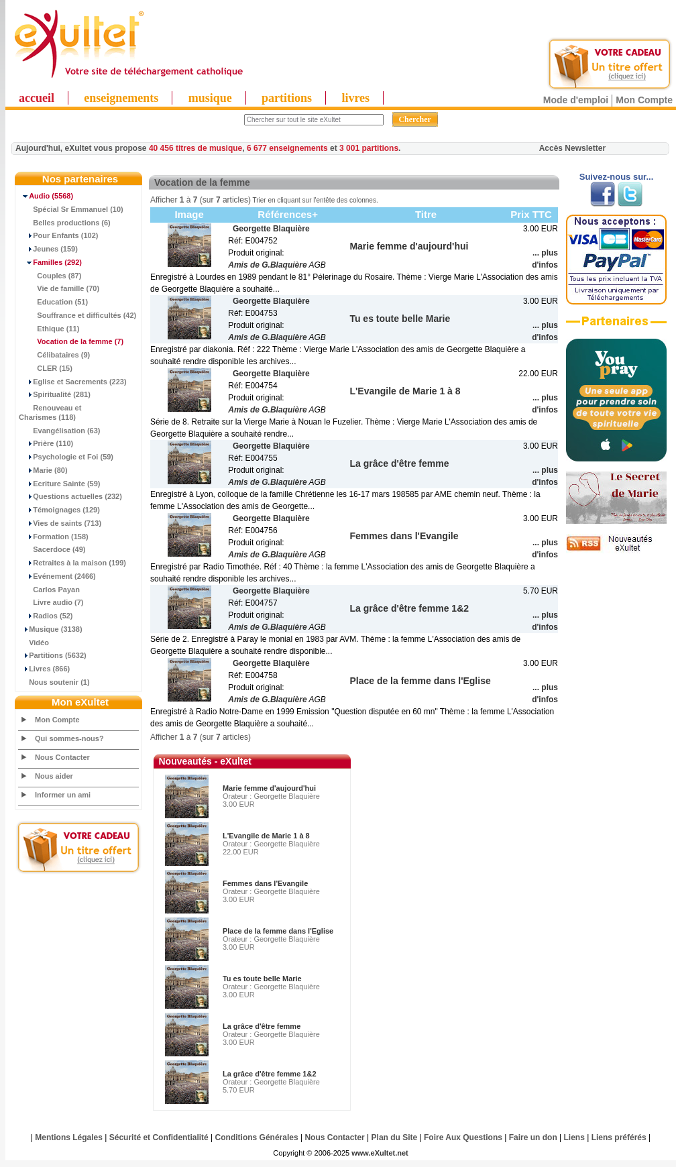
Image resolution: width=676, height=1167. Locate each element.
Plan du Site (395, 1137)
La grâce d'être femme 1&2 (270, 1074)
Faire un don (533, 1137)
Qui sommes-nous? (69, 738)
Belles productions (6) (65, 223)
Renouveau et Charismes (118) (50, 412)
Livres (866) (44, 669)
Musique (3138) (50, 629)
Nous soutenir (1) (54, 682)
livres (355, 98)
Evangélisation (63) (60, 431)
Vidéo (34, 642)
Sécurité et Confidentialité (159, 1137)
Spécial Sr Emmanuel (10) (71, 209)
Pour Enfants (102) (58, 235)
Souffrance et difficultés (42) (77, 315)
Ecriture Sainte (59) (60, 484)
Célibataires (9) (54, 355)
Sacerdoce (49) (52, 549)
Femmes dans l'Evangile (265, 883)
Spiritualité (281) (55, 394)
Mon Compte (644, 100)
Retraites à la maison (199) (72, 563)
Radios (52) (46, 616)
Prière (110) (46, 443)
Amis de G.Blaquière (267, 265)
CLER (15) (45, 368)
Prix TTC (531, 214)
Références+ (288, 214)
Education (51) (53, 302)
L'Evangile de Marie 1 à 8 (266, 836)
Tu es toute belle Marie (262, 979)
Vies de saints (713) (60, 523)
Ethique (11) (49, 329)
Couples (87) (50, 276)
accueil (36, 98)
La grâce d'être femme (261, 1026)
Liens (574, 1137)
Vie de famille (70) (59, 288)
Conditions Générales (256, 1137)
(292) (50, 262)
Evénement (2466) (57, 576)
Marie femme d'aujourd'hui (269, 788)
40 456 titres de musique (195, 148)
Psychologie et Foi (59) (66, 457)
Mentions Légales (69, 1137)
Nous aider (54, 776)
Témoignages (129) (59, 510)
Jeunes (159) (48, 249)
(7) (71, 341)
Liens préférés (619, 1137)
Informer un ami (63, 795)
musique (210, 98)
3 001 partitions (368, 148)
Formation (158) (54, 537)
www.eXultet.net (379, 1153)
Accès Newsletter (572, 148)
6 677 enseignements (287, 148)
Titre (426, 214)
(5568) (46, 196)
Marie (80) (43, 470)
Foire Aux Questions (463, 1137)
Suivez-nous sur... (616, 177)
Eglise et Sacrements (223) (73, 382)
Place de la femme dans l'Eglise (278, 931)
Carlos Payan (49, 590)
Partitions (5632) (53, 655)
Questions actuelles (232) (70, 496)
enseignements (121, 98)
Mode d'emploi (575, 100)
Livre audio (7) (51, 602)
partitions (287, 98)
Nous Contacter (62, 757)
